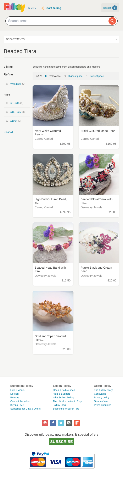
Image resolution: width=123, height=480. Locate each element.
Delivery (14, 393)
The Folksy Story (103, 390)
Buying (17, 405)
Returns (14, 397)
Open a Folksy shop (64, 390)
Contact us (100, 393)
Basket (110, 7)
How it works (17, 390)
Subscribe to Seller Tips (66, 408)
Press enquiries (102, 405)
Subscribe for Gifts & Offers (25, 408)
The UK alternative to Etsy (67, 401)
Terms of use (101, 401)
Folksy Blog (59, 405)
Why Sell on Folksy (63, 397)
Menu (32, 7)
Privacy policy (101, 397)
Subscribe (61, 441)
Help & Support (61, 393)
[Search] (112, 21)
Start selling (53, 8)
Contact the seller (20, 401)
